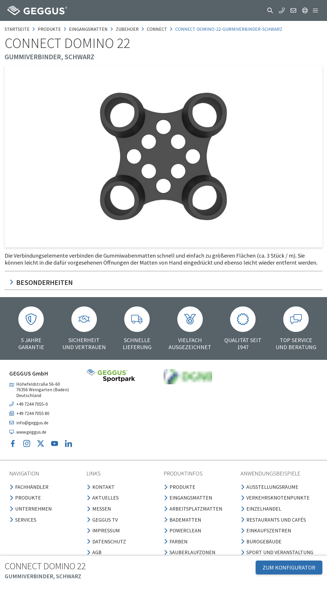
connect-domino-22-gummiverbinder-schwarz (228, 29)
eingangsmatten (88, 29)
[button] (270, 10)
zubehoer (127, 29)
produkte (49, 29)
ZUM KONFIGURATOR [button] (289, 567)
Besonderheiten (41, 282)
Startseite (17, 29)
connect (157, 29)
